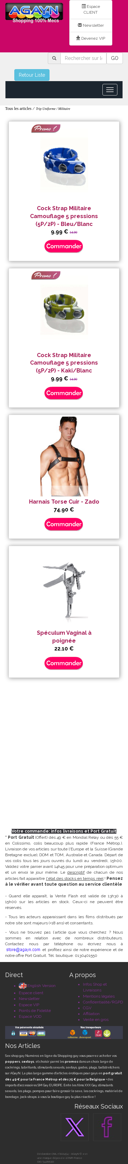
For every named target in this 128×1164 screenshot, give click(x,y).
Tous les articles (18, 108)
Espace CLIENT (91, 9)
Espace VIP (29, 1004)
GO (114, 58)
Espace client (31, 992)
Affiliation (91, 1013)
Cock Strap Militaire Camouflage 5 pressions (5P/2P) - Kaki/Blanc (64, 363)
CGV (87, 1007)
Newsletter (91, 25)
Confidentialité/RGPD (103, 1002)
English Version (37, 985)
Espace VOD (30, 1016)
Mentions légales (99, 996)
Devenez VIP (90, 38)
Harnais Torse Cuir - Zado (64, 501)
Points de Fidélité (35, 1010)
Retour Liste (32, 75)
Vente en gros (96, 1019)
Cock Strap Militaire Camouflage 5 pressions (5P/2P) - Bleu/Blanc (64, 216)
